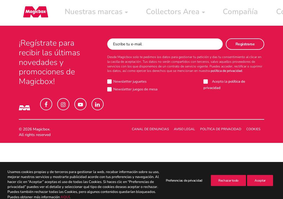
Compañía (168, 13)
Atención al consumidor (247, 13)
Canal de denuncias (150, 129)
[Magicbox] (31, 13)
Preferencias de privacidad (184, 194)
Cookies (253, 129)
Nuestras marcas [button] (73, 13)
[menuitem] (73, 13)
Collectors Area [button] (126, 13)
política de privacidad (226, 71)
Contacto (199, 13)
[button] (46, 104)
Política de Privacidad (220, 129)
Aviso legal (184, 129)
